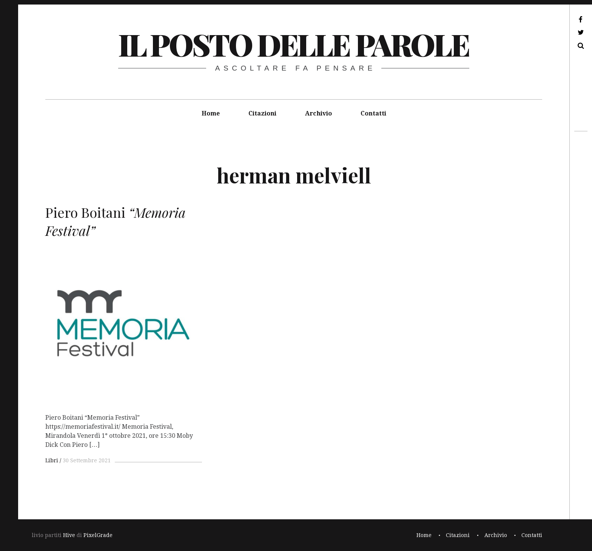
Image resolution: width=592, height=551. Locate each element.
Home (211, 113)
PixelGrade (98, 535)
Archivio (318, 113)
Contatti (373, 113)
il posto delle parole (293, 44)
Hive (69, 535)
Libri (51, 460)
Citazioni (262, 113)
